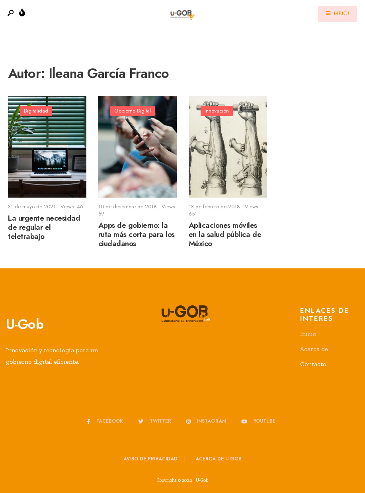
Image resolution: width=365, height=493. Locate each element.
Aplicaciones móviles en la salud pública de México (225, 234)
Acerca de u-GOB (218, 458)
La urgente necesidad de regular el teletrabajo (44, 227)
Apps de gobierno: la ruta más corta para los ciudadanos (136, 234)
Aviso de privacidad (150, 458)
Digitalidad (36, 111)
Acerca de (314, 349)
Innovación (217, 111)
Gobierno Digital (132, 111)
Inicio (308, 334)
